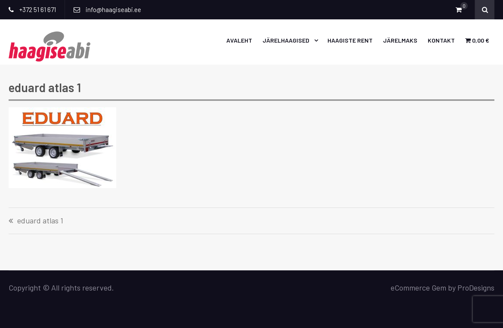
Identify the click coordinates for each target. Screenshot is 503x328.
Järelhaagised (285, 40)
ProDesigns (475, 287)
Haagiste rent (350, 40)
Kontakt (441, 40)
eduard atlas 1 (40, 221)
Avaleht (239, 40)
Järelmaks (400, 40)
